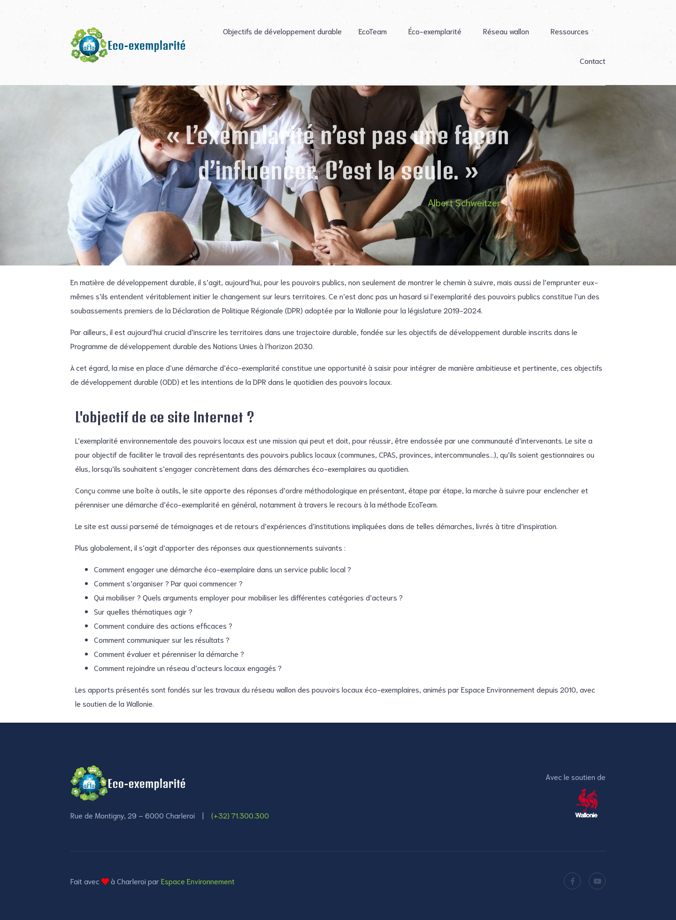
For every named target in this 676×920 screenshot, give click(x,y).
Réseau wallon (506, 31)
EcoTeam (373, 31)
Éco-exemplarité (434, 31)
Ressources (570, 31)
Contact (593, 60)
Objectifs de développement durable (282, 31)
